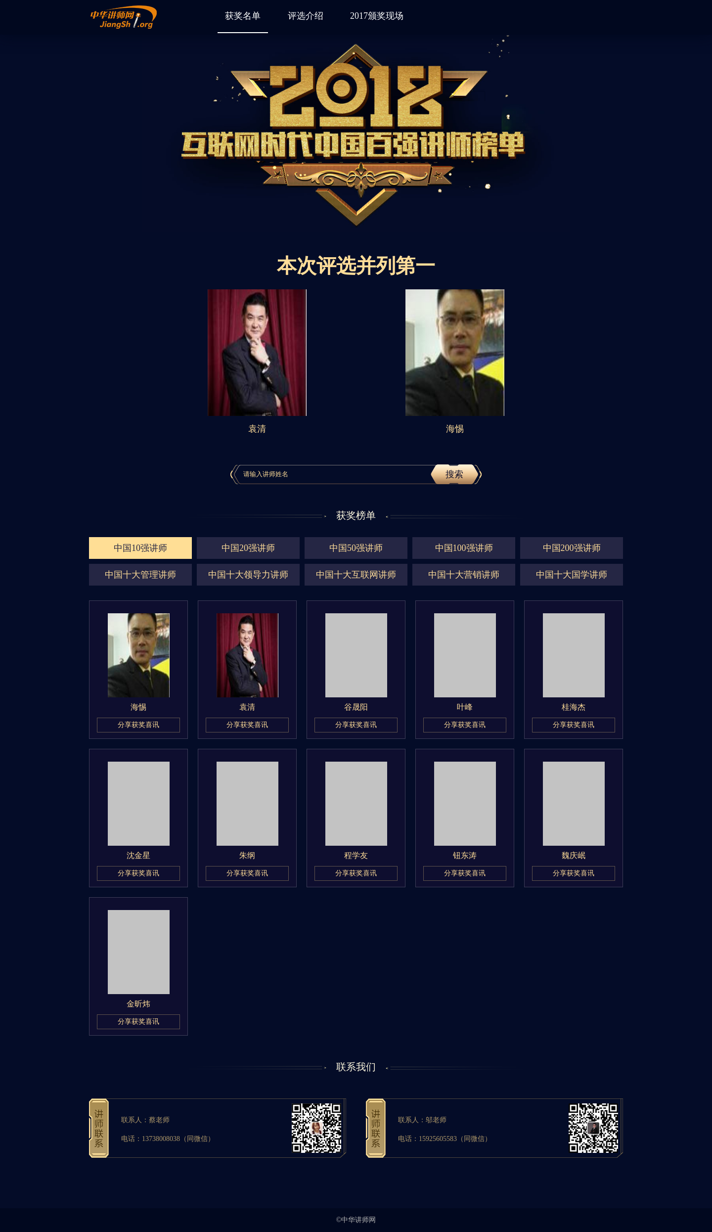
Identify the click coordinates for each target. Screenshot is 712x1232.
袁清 (247, 707)
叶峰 (465, 707)
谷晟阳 (356, 707)
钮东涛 (465, 855)
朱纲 (247, 855)
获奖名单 (243, 16)
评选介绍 (305, 16)
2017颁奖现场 (376, 16)
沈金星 (138, 855)
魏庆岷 (573, 855)
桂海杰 (573, 707)
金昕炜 (138, 1004)
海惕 (138, 707)
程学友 (356, 855)
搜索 (454, 474)
